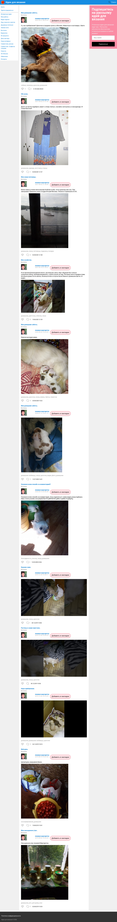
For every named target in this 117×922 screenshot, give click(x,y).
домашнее (43, 85)
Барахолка (4, 33)
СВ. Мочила (4, 53)
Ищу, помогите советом (8, 22)
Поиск (113, 2)
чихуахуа (30, 85)
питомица (36, 251)
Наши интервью (6, 41)
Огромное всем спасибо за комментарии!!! (36, 484)
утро (40, 903)
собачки (39, 316)
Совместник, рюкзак (7, 44)
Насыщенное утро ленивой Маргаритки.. (35, 843)
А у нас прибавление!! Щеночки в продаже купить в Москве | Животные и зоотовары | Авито (53, 25)
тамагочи (53, 397)
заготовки (38, 168)
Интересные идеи (6, 14)
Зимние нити (5, 27)
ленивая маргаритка (42, 18)
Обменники (4, 56)
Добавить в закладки (60, 21)
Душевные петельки (7, 25)
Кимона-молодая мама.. (29, 337)
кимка (42, 397)
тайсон (47, 397)
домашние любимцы (28, 475)
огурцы (44, 168)
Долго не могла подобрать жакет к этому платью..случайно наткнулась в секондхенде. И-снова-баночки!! (52, 107)
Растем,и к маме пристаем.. (30, 628)
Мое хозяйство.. (26, 260)
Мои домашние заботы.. (29, 13)
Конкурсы (4, 59)
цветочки (32, 316)
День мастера (5, 38)
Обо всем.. (24, 94)
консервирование (27, 822)
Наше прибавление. (28, 688)
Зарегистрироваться (7, 10)
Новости (3, 51)
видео (49, 475)
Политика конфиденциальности (11, 916)
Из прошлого (5, 35)
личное (34, 558)
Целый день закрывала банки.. (32, 762)
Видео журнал (5, 19)
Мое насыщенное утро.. (29, 830)
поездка (51, 251)
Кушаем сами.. (26, 567)
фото (53, 475)
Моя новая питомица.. (28, 177)
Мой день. (24, 749)
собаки (23, 85)
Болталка (4, 30)
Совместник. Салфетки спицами (8, 47)
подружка (44, 251)
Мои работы (4, 17)
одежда (31, 168)
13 (25, 89)
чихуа (31, 251)
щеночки (36, 85)
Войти (3, 7)
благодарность (26, 558)
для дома (35, 903)
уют (30, 903)
